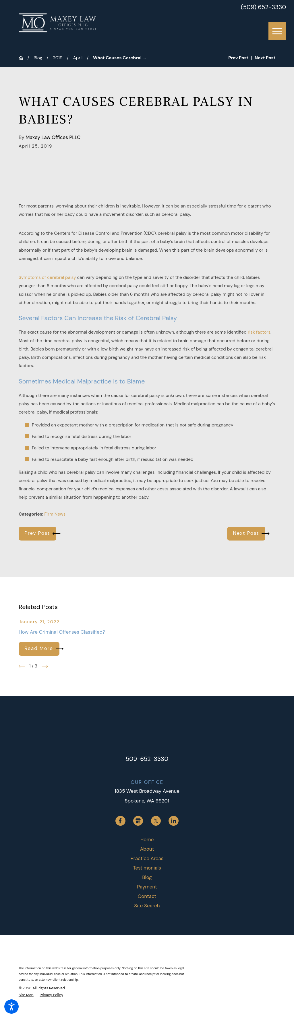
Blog (38, 58)
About (147, 849)
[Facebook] (120, 821)
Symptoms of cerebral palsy (47, 277)
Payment (147, 887)
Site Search (147, 906)
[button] (11, 1006)
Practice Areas (147, 858)
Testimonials (147, 868)
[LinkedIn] (173, 821)
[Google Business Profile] (138, 821)
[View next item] (45, 666)
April (77, 58)
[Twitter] (156, 821)
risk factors (259, 332)
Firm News (54, 514)
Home (147, 839)
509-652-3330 (147, 759)
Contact (147, 896)
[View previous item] (22, 666)
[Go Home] (23, 58)
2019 (58, 58)
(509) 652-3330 (263, 7)
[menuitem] (147, 839)
